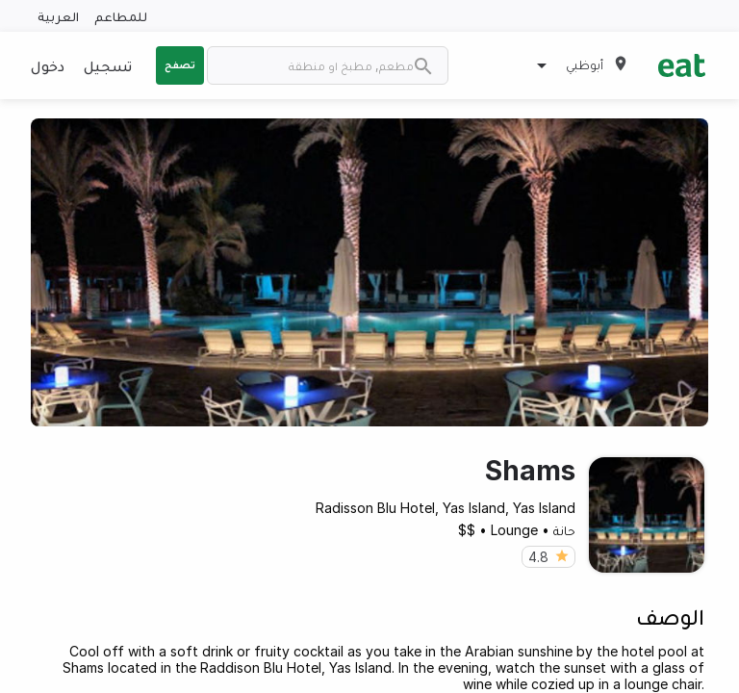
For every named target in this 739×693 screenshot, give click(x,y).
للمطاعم (120, 16)
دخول (47, 65)
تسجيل (108, 65)
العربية (58, 16)
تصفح (180, 64)
